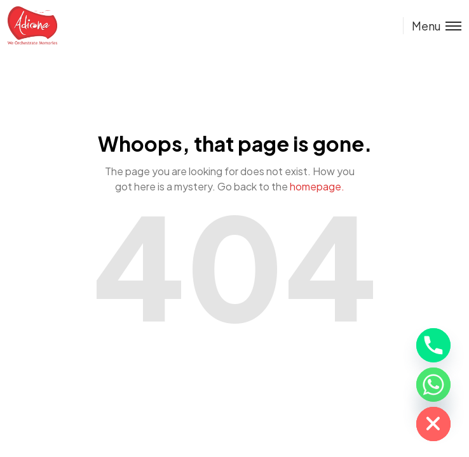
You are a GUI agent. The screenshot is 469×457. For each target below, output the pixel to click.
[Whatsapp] (433, 385)
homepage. (317, 186)
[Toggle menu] (432, 25)
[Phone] (433, 345)
